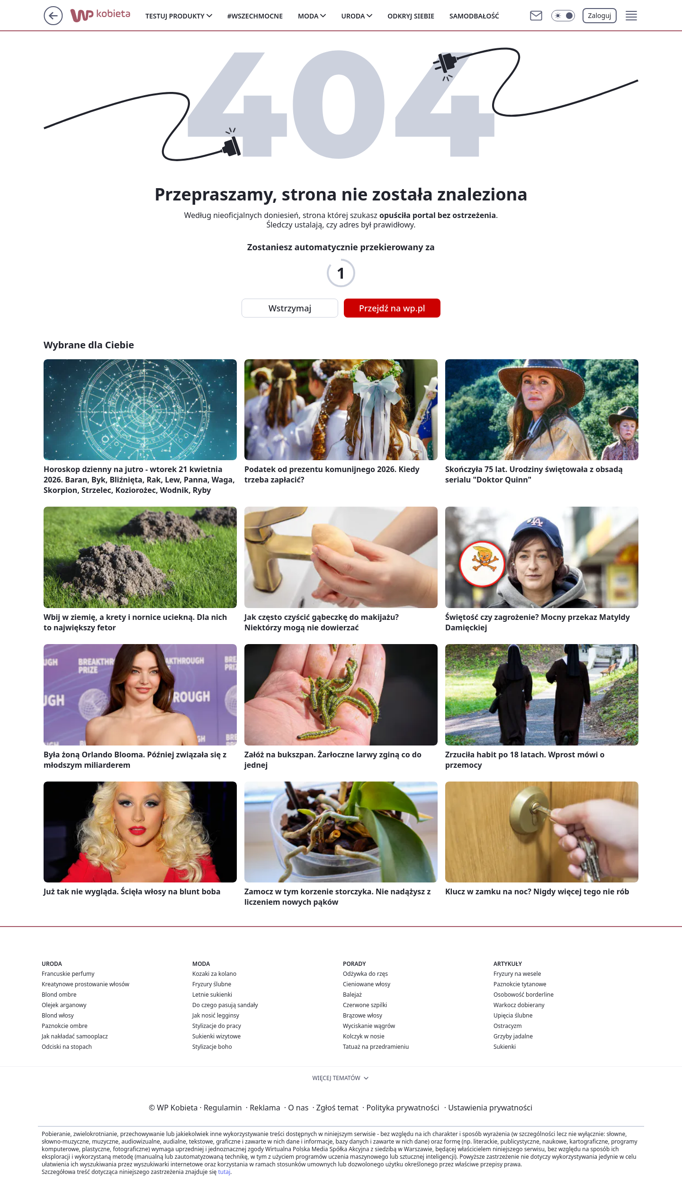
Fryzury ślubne (211, 984)
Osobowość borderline (524, 995)
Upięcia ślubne (513, 1015)
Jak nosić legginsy (215, 1015)
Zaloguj (599, 15)
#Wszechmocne (255, 15)
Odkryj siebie (410, 15)
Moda (308, 15)
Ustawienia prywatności (488, 1107)
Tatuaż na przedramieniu (376, 1047)
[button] (631, 15)
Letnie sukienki (212, 995)
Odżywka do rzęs (365, 974)
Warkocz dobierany (519, 1005)
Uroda (353, 15)
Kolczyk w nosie (364, 1036)
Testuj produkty (175, 15)
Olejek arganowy (64, 1005)
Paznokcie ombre (65, 1026)
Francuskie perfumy (68, 974)
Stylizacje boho (212, 1047)
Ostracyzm (508, 1026)
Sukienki (505, 1047)
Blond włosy (58, 1015)
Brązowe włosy (362, 1015)
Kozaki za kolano (214, 974)
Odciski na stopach (67, 1047)
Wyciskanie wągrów (369, 1026)
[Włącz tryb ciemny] (563, 15)
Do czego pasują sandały (225, 1005)
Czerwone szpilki (365, 1005)
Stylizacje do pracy (216, 1026)
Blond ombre (59, 995)
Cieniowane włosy (366, 984)
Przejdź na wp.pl (392, 308)
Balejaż (352, 995)
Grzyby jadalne (513, 1036)
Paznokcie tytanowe (520, 984)
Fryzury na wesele (517, 974)
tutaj (224, 1172)
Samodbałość (474, 15)
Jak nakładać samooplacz (75, 1036)
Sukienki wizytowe (216, 1036)
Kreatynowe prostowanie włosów (85, 984)
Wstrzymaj (290, 308)
